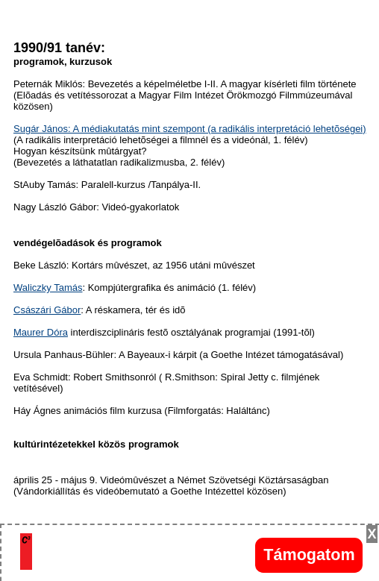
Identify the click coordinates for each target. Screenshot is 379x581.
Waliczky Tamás (47, 287)
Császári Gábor (47, 309)
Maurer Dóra (40, 332)
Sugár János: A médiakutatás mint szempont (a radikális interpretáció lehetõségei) (189, 128)
